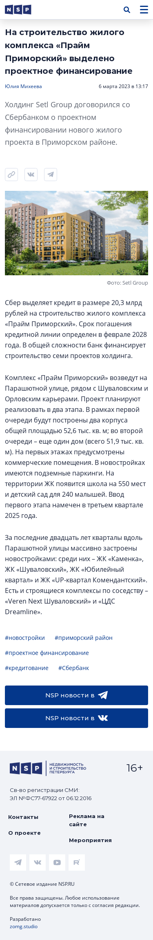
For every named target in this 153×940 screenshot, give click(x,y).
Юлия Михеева (23, 86)
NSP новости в (76, 695)
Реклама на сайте (86, 820)
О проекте (24, 832)
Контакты (23, 817)
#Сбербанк (73, 668)
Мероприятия (90, 840)
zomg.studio (24, 926)
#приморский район (84, 637)
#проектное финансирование (47, 653)
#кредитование (27, 668)
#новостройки (25, 637)
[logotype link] (25, 9)
